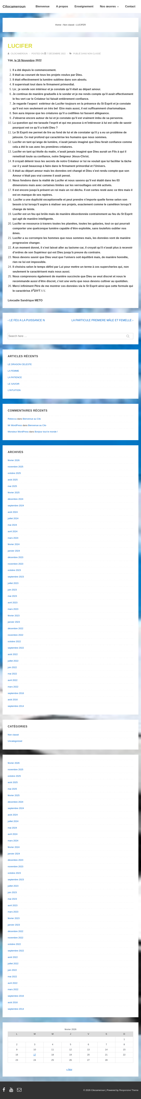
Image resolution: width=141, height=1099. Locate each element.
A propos (62, 6)
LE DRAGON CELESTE (20, 364)
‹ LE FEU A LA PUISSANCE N (26, 320)
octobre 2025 (14, 473)
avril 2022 (12, 680)
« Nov (69, 1069)
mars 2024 (13, 538)
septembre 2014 (16, 706)
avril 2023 (12, 602)
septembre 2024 (16, 505)
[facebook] (5, 1091)
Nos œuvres (110, 6)
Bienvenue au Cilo (32, 419)
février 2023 (14, 615)
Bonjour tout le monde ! (46, 431)
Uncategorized (15, 741)
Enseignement (84, 6)
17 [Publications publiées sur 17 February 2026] (34, 1054)
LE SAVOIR (13, 384)
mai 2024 (12, 525)
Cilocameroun (14, 6)
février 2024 (14, 544)
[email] (19, 1091)
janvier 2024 (14, 551)
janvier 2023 (14, 622)
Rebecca (12, 419)
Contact (130, 6)
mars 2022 (13, 686)
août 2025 (13, 479)
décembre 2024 (15, 499)
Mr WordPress (15, 425)
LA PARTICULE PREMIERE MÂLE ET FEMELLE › (102, 320)
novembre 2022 (15, 635)
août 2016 (13, 699)
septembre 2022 (16, 648)
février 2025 (14, 492)
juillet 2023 (13, 583)
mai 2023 (12, 596)
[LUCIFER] (56, 53)
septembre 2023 (16, 576)
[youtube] (12, 1091)
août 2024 (13, 512)
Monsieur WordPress (18, 431)
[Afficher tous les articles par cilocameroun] (18, 53)
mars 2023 (13, 609)
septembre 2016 (16, 693)
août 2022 (13, 654)
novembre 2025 (15, 466)
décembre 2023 (15, 557)
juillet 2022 (13, 661)
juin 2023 (12, 589)
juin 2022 (12, 667)
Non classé (94, 53)
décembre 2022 (15, 628)
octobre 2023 (14, 570)
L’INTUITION (14, 390)
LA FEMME (13, 371)
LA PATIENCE (15, 377)
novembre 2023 (15, 564)
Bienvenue (43, 6)
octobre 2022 (14, 641)
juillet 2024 (13, 518)
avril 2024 (12, 531)
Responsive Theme (128, 1090)
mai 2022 (12, 673)
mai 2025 (12, 486)
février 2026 (14, 460)
